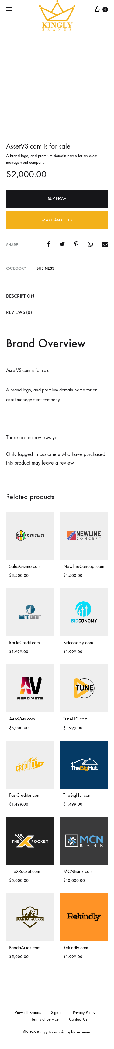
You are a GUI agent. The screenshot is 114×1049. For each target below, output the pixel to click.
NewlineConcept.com (83, 566)
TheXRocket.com (24, 871)
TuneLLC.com (75, 719)
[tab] (57, 296)
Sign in (57, 1012)
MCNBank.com (78, 871)
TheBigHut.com (77, 795)
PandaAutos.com (24, 947)
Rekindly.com (75, 947)
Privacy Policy (84, 1012)
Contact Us (78, 1019)
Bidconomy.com (78, 642)
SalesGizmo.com (25, 566)
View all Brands (28, 1012)
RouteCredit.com (24, 642)
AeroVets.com (22, 719)
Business (45, 268)
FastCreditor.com (24, 795)
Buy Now (57, 198)
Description (20, 296)
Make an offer (57, 220)
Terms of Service (45, 1019)
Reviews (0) (19, 312)
